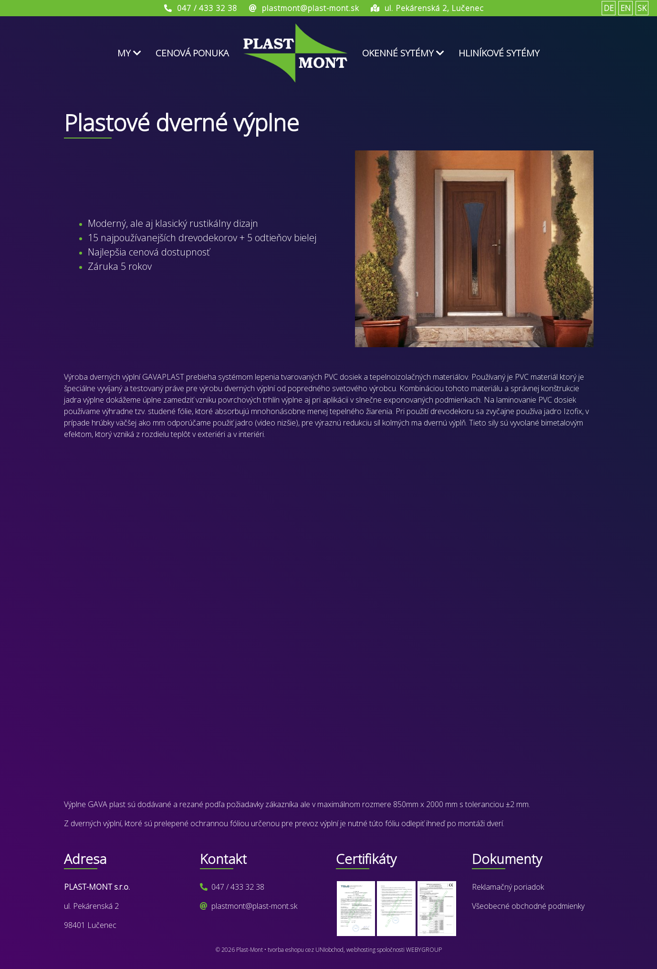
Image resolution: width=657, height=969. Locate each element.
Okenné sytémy (403, 53)
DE (609, 8)
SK (642, 8)
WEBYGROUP (424, 950)
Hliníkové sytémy (499, 53)
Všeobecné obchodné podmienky (528, 906)
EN (625, 8)
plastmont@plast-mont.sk (254, 906)
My (129, 53)
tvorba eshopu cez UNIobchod (306, 950)
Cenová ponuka (192, 53)
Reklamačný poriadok (508, 887)
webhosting (360, 950)
